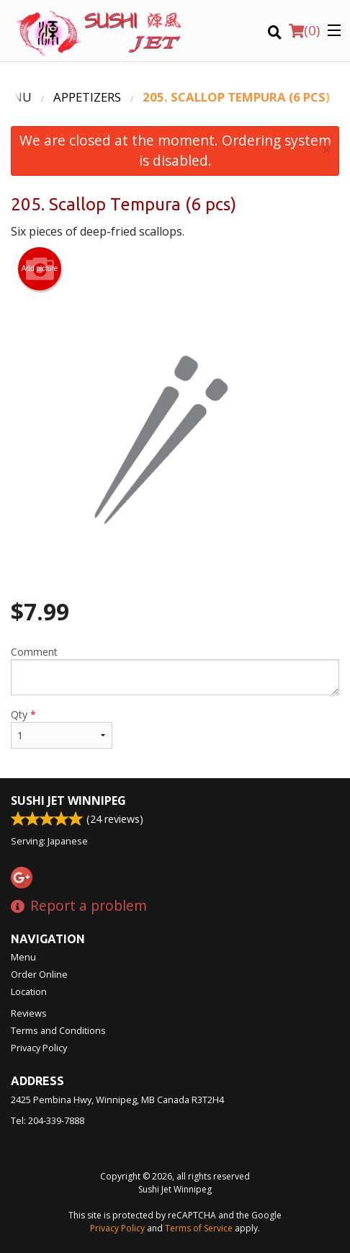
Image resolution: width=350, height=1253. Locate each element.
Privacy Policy (39, 1047)
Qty (61, 728)
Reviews (29, 1013)
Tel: (47, 1120)
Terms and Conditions (58, 1030)
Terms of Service (199, 1228)
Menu (23, 956)
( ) (304, 30)
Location (29, 991)
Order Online (39, 974)
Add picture (40, 268)
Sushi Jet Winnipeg (68, 800)
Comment (175, 670)
